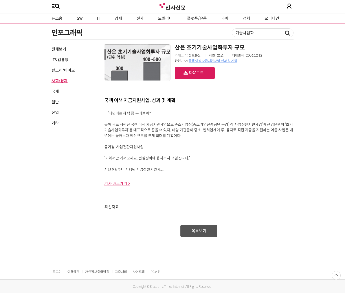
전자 (140, 18)
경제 (118, 18)
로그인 (57, 272)
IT (98, 18)
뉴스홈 (56, 18)
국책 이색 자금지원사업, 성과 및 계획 (213, 61)
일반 (55, 102)
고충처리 (121, 272)
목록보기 (199, 231)
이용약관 (73, 272)
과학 (224, 18)
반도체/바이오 (63, 70)
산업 (55, 112)
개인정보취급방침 (97, 272)
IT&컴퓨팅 (59, 59)
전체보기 (58, 49)
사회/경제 (59, 81)
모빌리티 (165, 18)
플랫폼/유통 (197, 18)
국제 (55, 91)
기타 (55, 123)
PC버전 (155, 272)
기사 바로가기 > (117, 183)
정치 (246, 18)
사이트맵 (139, 272)
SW (80, 18)
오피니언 (271, 18)
